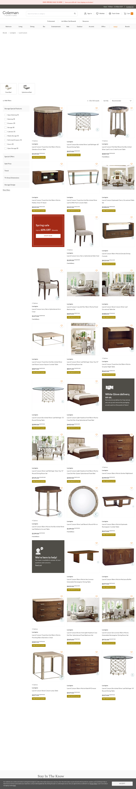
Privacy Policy (93, 783)
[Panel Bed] (8, 85)
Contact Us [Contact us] (130, 7)
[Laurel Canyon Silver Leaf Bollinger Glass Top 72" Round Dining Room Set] (48, 464)
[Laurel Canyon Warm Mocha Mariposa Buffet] (118, 573)
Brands (127, 26)
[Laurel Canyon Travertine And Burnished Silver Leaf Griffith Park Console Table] (83, 193)
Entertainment (56, 26)
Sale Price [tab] (7, 160)
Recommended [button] (116, 97)
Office (103, 26)
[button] (88, 13)
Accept (122, 783)
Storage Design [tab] (9, 181)
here (14, 785)
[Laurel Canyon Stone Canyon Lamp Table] (48, 684)
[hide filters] (8, 97)
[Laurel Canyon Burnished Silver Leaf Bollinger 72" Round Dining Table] (48, 411)
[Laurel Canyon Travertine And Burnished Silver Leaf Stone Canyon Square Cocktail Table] (48, 355)
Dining (32, 26)
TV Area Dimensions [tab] (11, 174)
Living (20, 26)
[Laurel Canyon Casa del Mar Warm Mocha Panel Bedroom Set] (83, 300)
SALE (115, 27)
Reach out (38, 561)
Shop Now (48, 232)
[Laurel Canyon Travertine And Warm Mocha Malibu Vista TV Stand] (48, 193)
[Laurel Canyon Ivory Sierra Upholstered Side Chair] (83, 249)
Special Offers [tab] (9, 153)
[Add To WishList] (61, 104)
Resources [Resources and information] (86, 21)
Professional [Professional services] (51, 21)
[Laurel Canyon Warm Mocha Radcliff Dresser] (83, 682)
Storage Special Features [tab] (13, 105)
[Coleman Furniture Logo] (10, 15)
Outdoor (79, 26)
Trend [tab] (6, 167)
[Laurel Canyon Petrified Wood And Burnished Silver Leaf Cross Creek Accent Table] (118, 140)
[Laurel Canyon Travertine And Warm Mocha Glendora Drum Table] (48, 140)
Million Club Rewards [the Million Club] (68, 21)
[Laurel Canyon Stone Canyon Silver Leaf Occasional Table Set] (118, 300)
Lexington (13, 33)
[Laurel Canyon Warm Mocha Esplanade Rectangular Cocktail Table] (118, 518)
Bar (44, 26)
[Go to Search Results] (74, 13)
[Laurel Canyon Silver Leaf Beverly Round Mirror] (83, 518)
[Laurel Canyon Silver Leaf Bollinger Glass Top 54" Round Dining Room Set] (83, 355)
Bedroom (9, 26)
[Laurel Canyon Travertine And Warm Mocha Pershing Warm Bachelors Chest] (48, 628)
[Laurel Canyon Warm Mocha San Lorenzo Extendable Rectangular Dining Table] (83, 573)
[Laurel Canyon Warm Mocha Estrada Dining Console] (118, 247)
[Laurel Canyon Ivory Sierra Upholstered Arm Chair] (48, 302)
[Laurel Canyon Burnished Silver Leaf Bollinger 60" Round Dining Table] (83, 138)
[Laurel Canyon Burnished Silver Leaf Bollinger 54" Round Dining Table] (118, 682)
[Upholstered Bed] (26, 85)
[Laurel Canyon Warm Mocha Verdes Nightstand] (118, 467)
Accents (91, 26)
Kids (67, 26)
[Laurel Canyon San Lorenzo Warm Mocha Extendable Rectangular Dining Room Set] (118, 626)
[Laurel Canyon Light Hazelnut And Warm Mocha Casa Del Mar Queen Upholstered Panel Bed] (83, 464)
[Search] (51, 13)
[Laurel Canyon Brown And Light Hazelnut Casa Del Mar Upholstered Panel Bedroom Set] (83, 626)
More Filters (6, 186)
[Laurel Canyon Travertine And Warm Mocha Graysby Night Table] (118, 358)
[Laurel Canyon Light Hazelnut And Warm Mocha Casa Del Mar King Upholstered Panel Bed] (83, 411)
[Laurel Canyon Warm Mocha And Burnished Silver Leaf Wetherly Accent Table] (48, 520)
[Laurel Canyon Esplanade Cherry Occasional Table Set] (118, 193)
